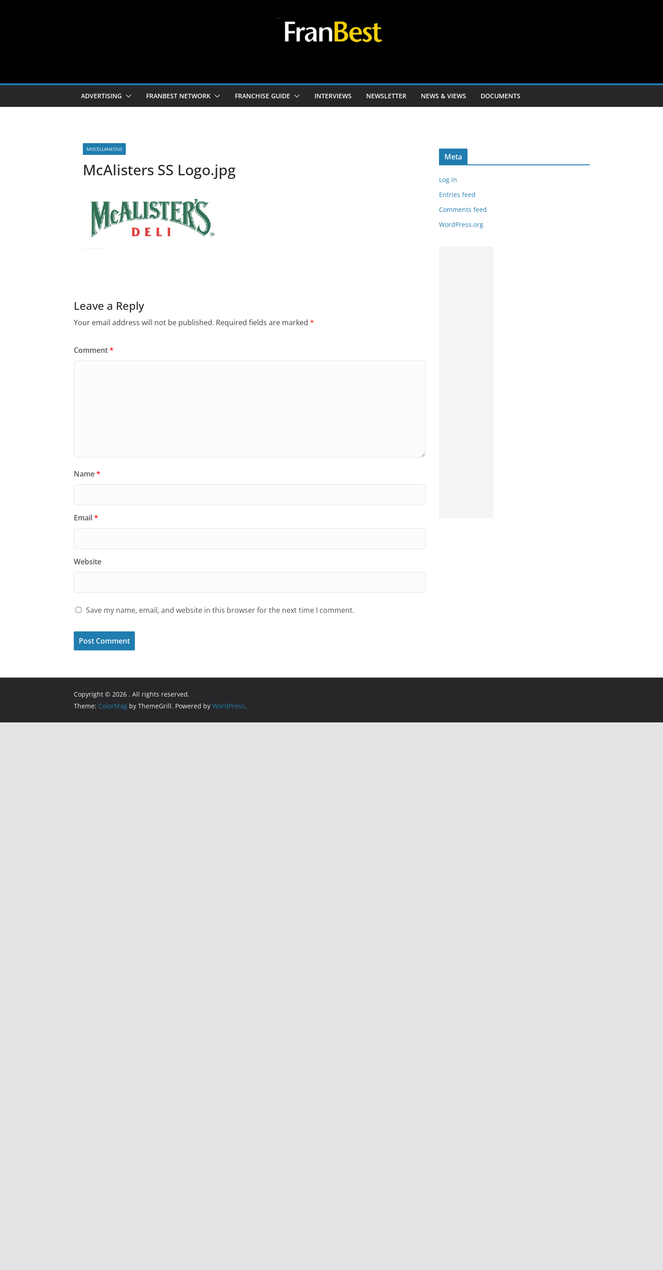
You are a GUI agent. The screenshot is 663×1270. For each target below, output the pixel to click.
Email (86, 518)
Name (87, 474)
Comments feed (463, 209)
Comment (94, 350)
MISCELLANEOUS (104, 149)
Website (87, 562)
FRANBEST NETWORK (178, 95)
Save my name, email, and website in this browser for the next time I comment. (220, 610)
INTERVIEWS (333, 95)
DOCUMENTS (500, 95)
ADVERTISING (101, 95)
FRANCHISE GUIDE (262, 95)
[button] (127, 96)
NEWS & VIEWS (443, 95)
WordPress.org (461, 224)
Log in (448, 179)
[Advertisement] (466, 382)
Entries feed (457, 194)
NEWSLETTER (386, 95)
